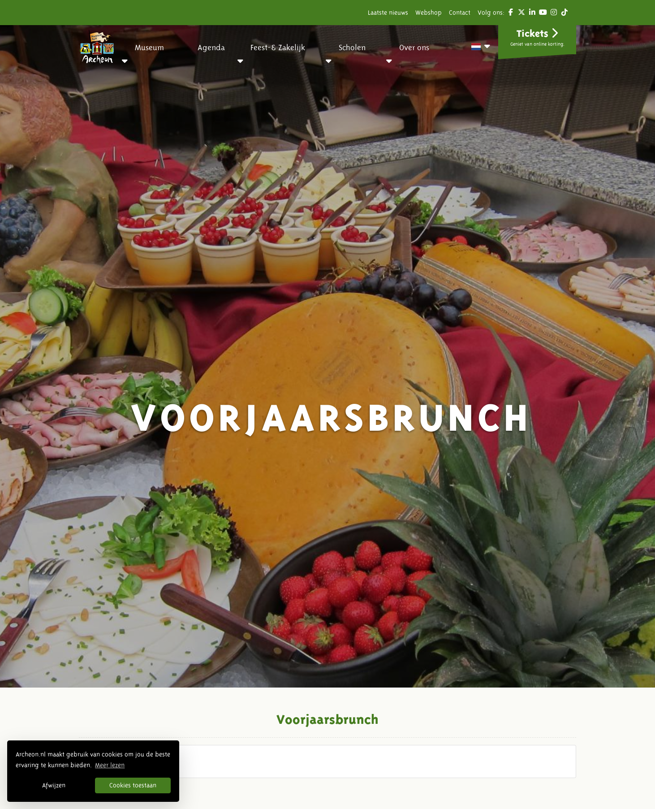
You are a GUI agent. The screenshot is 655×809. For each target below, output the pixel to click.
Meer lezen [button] (110, 765)
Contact (459, 12)
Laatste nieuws (388, 12)
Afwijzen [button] (53, 785)
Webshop (428, 12)
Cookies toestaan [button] (132, 785)
